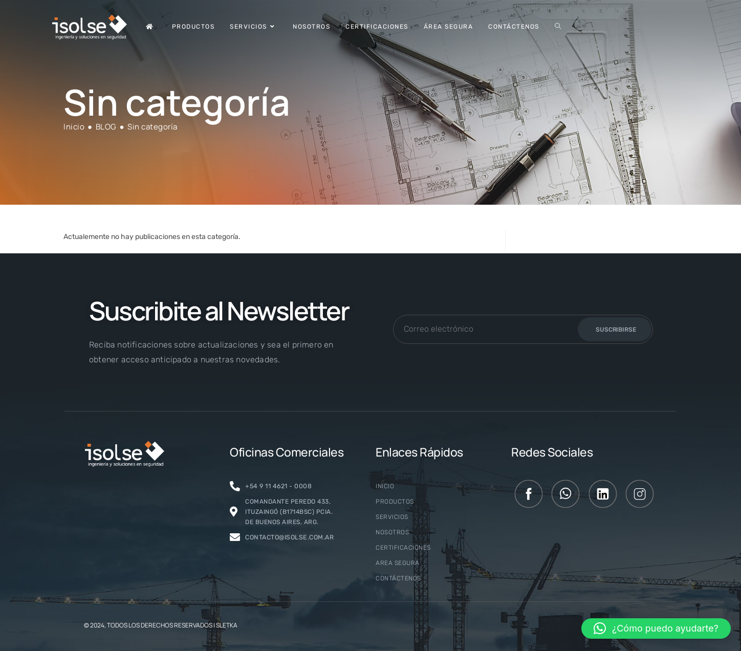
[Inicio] (73, 126)
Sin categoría (152, 126)
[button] (656, 628)
